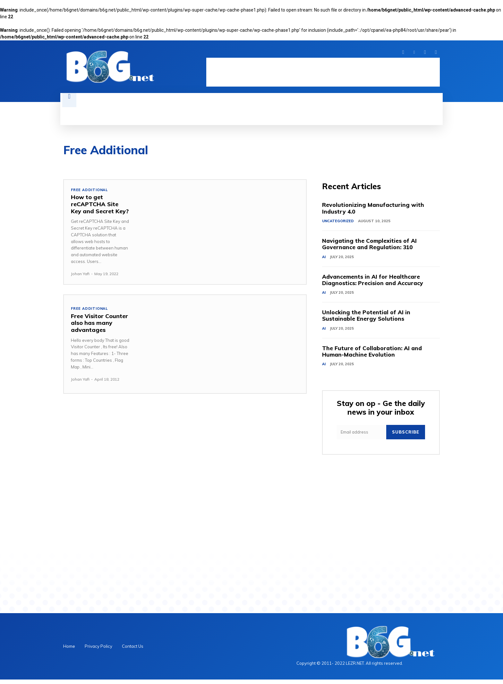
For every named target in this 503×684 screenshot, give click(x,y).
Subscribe (405, 436)
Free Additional (89, 190)
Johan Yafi (80, 273)
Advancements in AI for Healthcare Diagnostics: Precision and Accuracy (373, 282)
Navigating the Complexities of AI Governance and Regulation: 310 (370, 245)
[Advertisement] (323, 72)
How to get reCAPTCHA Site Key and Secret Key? (100, 204)
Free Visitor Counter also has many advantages (99, 323)
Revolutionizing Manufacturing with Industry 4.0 (373, 209)
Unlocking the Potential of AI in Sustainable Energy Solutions (366, 318)
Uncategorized (338, 222)
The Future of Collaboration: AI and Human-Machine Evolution (373, 355)
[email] (361, 436)
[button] (69, 100)
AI (324, 258)
